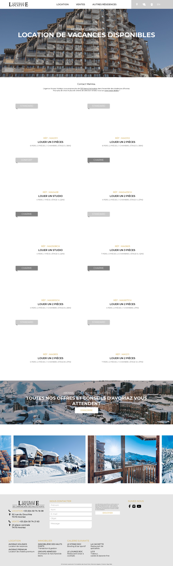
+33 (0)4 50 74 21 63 (29, 521)
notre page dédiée (111, 91)
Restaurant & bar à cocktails (75, 554)
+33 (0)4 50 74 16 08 (33, 511)
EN (158, 4)
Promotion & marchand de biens (49, 554)
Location (62, 4)
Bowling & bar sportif (76, 545)
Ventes (80, 4)
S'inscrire (86, 410)
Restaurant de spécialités (97, 546)
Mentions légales (96, 564)
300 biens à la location (88, 89)
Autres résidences (104, 4)
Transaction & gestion (50, 546)
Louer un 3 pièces (50, 142)
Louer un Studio (50, 196)
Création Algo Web (107, 564)
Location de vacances (18, 545)
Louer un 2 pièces (122, 142)
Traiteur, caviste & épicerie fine (100, 554)
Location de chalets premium (21, 550)
